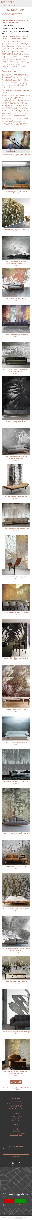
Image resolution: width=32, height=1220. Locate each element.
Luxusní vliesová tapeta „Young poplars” (16, 781)
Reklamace (16, 1131)
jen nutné (9, 1201)
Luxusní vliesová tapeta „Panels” (16, 191)
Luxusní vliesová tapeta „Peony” (16, 709)
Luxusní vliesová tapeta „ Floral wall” (16, 982)
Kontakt (16, 1130)
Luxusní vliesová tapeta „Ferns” (16, 298)
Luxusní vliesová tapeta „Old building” (16, 612)
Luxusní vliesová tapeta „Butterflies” (16, 658)
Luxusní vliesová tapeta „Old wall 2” (16, 833)
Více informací (23, 1205)
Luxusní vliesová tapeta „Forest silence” (16, 528)
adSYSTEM (19, 1218)
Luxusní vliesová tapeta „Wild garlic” (16, 335)
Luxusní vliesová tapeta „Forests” (16, 742)
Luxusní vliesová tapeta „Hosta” (16, 421)
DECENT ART (6, 13)
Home (16, 1128)
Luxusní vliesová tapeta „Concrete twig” (16, 1032)
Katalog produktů (16, 13)
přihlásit (16, 1156)
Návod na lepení (16, 1135)
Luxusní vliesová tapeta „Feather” (16, 496)
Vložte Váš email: (8, 1149)
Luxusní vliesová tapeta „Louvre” (16, 577)
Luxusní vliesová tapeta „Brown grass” (16, 229)
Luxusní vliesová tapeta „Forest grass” (16, 909)
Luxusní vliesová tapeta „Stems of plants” (16, 154)
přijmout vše (20, 1201)
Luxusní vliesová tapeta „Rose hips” (16, 866)
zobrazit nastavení (11, 1205)
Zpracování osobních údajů (16, 1133)
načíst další (16, 1082)
